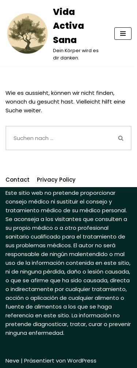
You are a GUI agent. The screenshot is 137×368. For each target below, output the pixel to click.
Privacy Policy (56, 179)
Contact (17, 179)
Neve (12, 360)
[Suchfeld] (58, 138)
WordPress (81, 360)
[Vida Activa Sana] (54, 33)
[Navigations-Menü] (123, 33)
